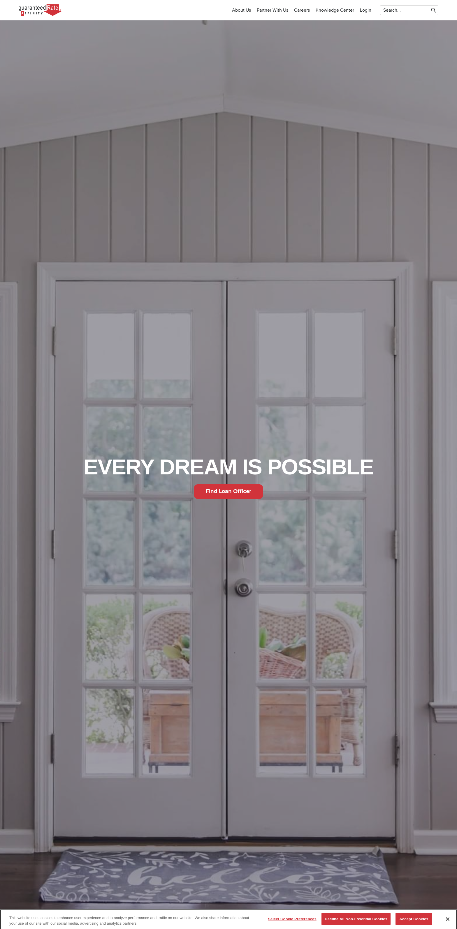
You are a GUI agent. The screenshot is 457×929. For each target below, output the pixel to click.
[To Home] (40, 10)
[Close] (447, 921)
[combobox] (383, 10)
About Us (241, 10)
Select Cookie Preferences (292, 921)
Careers (302, 10)
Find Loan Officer (228, 491)
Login (365, 10)
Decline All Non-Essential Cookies (356, 921)
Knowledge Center (335, 10)
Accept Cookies (413, 921)
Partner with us (272, 10)
